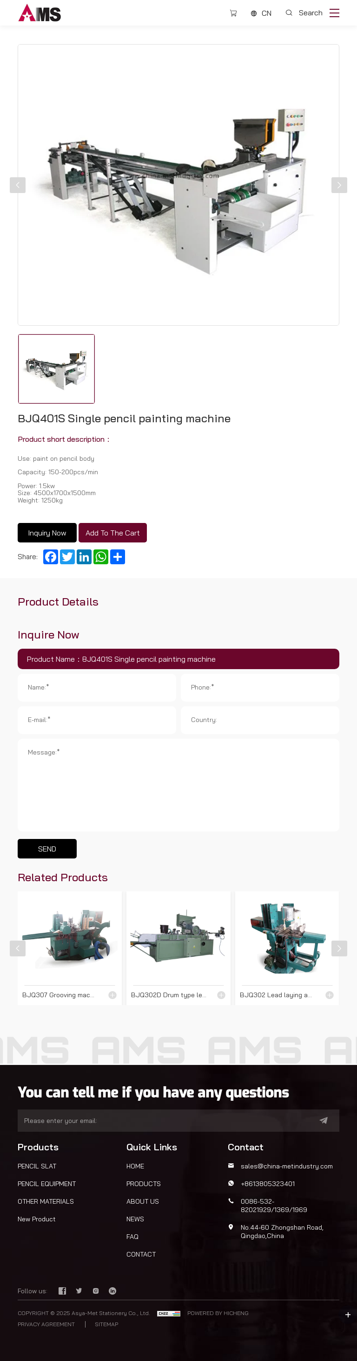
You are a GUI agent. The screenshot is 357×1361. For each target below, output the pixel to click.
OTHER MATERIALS (46, 1201)
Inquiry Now (47, 532)
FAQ (132, 1236)
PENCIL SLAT (37, 1166)
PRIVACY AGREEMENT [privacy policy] (46, 1324)
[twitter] (80, 1291)
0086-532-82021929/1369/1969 (274, 1205)
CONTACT (141, 1254)
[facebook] (63, 1291)
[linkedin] (112, 1291)
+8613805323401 (268, 1184)
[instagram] (96, 1291)
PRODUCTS (143, 1184)
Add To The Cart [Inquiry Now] (113, 532)
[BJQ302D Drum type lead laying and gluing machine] (178, 948)
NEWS (135, 1219)
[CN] (261, 13)
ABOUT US (142, 1201)
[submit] (313, 1121)
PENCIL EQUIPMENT (47, 1184)
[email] (161, 1120)
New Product (37, 1219)
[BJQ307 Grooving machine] (70, 948)
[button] (18, 185)
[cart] (233, 13)
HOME (135, 1166)
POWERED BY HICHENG (218, 1312)
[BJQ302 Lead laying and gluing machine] (287, 948)
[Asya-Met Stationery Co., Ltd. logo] (39, 11)
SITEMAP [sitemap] (106, 1324)
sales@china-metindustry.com (287, 1166)
